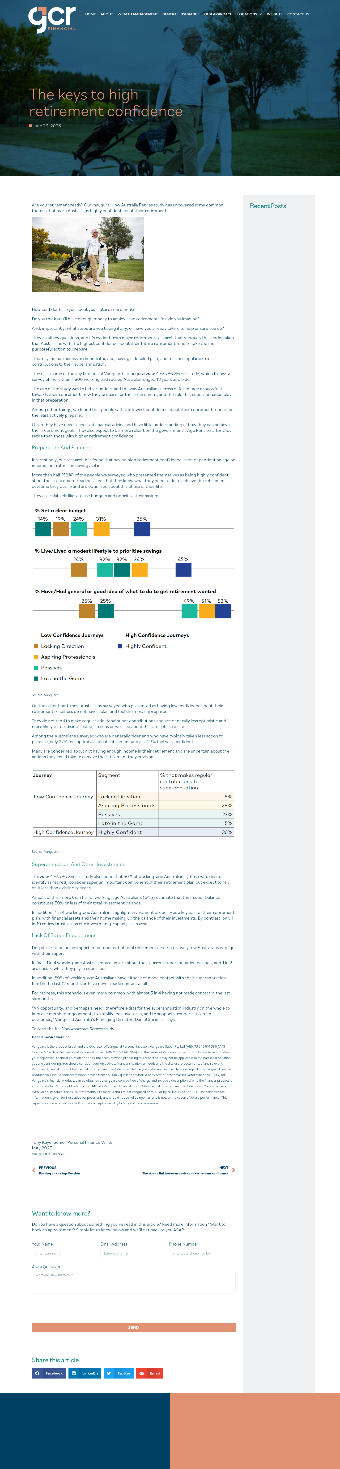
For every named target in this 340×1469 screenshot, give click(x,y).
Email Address (114, 1244)
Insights (275, 14)
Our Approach (218, 14)
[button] (49, 1373)
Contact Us (298, 14)
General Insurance (181, 14)
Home (90, 14)
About (107, 14)
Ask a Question (46, 1267)
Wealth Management (138, 14)
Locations (250, 14)
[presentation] (68, 1308)
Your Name (42, 1244)
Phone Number (184, 1244)
